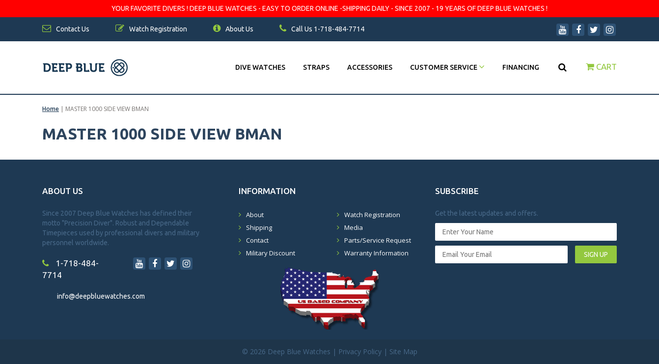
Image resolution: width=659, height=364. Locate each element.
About (255, 214)
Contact (257, 240)
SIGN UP (596, 254)
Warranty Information (376, 253)
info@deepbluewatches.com (101, 296)
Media (353, 227)
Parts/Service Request (377, 240)
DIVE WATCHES (260, 67)
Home (50, 109)
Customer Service (447, 67)
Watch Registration (372, 214)
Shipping (259, 227)
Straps (316, 67)
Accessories (369, 67)
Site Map (403, 351)
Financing (520, 67)
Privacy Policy (360, 351)
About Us (233, 29)
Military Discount (270, 253)
